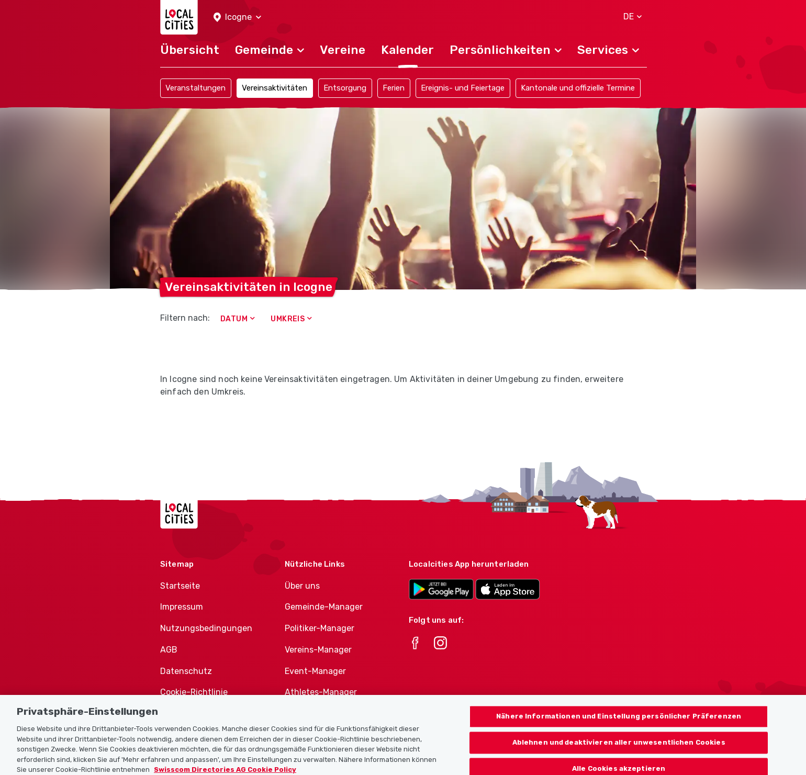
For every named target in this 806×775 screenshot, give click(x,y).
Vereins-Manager (318, 650)
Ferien (394, 88)
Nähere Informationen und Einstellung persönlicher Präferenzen (618, 722)
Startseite (180, 586)
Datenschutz (186, 671)
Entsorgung (344, 88)
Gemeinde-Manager (324, 607)
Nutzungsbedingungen (206, 628)
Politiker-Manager (319, 628)
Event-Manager (315, 671)
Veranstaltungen (195, 88)
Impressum (181, 607)
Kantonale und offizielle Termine (578, 88)
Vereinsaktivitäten (274, 88)
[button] (237, 17)
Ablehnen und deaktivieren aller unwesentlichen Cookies (618, 748)
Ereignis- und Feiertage (463, 88)
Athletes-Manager (321, 692)
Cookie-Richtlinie (194, 692)
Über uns (302, 586)
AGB (168, 650)
